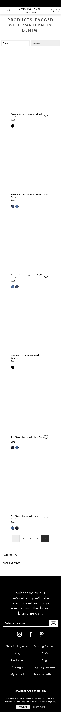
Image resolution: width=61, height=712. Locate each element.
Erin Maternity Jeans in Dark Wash (27, 437)
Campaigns (17, 667)
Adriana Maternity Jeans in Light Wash (26, 276)
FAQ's (44, 653)
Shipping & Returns (44, 646)
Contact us (17, 660)
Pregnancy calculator (44, 667)
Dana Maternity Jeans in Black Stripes (25, 356)
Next (45, 538)
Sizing (17, 653)
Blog (44, 660)
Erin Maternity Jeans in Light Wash (25, 517)
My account (17, 674)
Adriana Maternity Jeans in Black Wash (26, 115)
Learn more (39, 706)
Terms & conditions (44, 674)
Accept (23, 707)
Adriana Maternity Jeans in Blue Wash (26, 195)
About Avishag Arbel (17, 646)
